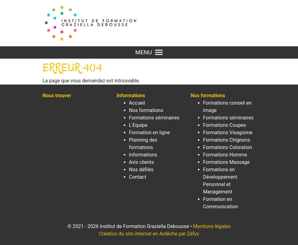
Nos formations (146, 110)
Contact (137, 177)
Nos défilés (141, 169)
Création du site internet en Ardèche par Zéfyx (149, 234)
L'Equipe (138, 125)
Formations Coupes (224, 125)
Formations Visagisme (228, 132)
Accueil (137, 103)
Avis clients (141, 162)
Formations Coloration (227, 147)
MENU (149, 52)
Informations (143, 155)
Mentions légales (211, 226)
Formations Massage (226, 162)
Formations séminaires (154, 118)
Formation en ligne (149, 132)
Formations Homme (225, 155)
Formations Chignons (226, 140)
